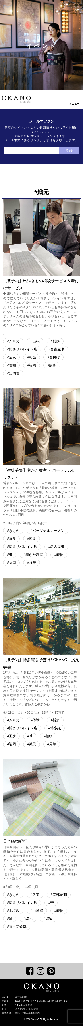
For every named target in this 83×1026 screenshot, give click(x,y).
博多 (56, 341)
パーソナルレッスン (48, 531)
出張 (36, 341)
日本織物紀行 (41, 824)
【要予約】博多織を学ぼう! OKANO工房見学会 (41, 647)
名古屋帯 (57, 349)
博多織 (55, 728)
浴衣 (12, 357)
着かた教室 (34, 555)
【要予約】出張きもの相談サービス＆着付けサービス (41, 268)
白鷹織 (38, 911)
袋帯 (52, 365)
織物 (49, 919)
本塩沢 (14, 911)
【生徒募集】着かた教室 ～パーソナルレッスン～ (41, 457)
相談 (32, 357)
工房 (12, 736)
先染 (36, 895)
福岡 (32, 365)
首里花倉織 (18, 927)
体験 (36, 720)
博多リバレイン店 (23, 349)
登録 (69, 151)
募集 (12, 539)
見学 (52, 744)
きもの (14, 341)
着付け (54, 357)
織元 (32, 744)
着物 (12, 365)
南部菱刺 (60, 895)
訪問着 (14, 373)
